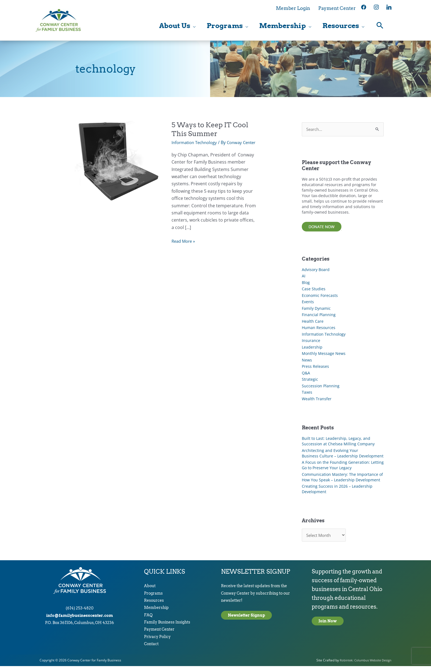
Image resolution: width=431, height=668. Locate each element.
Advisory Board (316, 270)
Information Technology (196, 143)
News (307, 361)
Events (308, 303)
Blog (306, 283)
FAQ (148, 617)
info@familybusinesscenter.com (79, 617)
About (150, 588)
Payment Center (159, 631)
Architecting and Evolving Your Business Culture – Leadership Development (342, 454)
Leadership (312, 348)
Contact (151, 646)
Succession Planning (320, 387)
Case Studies (313, 290)
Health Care (313, 322)
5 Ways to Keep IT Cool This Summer (212, 130)
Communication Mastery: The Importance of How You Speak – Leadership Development (342, 478)
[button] (380, 26)
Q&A (306, 374)
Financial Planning (319, 316)
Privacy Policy (157, 638)
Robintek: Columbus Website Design (363, 662)
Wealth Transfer (316, 399)
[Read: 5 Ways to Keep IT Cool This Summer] (116, 162)
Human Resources (318, 329)
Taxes (307, 393)
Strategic (310, 380)
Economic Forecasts (320, 296)
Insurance (311, 341)
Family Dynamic (316, 309)
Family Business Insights (167, 624)
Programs (153, 595)
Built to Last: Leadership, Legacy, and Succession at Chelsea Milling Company (338, 442)
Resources (154, 602)
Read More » (184, 248)
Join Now (328, 623)
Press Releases (315, 367)
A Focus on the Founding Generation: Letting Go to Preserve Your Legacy (343, 466)
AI (303, 277)
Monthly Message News (324, 354)
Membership (156, 609)
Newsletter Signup (246, 617)
